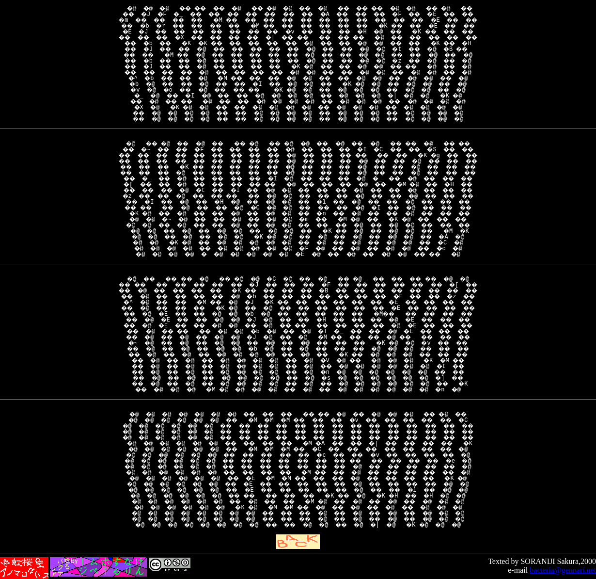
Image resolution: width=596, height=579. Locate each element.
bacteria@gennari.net (563, 570)
